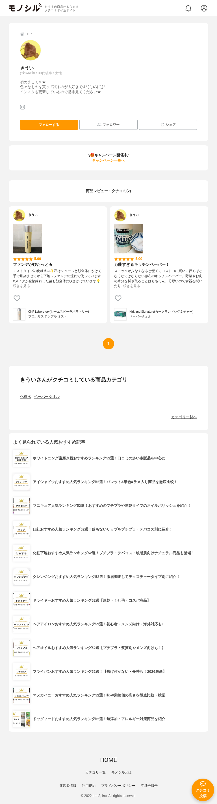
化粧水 (25, 397)
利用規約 (89, 786)
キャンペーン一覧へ (108, 160)
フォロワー (108, 124)
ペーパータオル (47, 397)
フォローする (49, 125)
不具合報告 (149, 786)
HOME (108, 760)
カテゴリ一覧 (95, 772)
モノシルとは (121, 772)
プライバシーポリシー (118, 786)
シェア (168, 124)
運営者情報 (67, 786)
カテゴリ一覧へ (184, 417)
